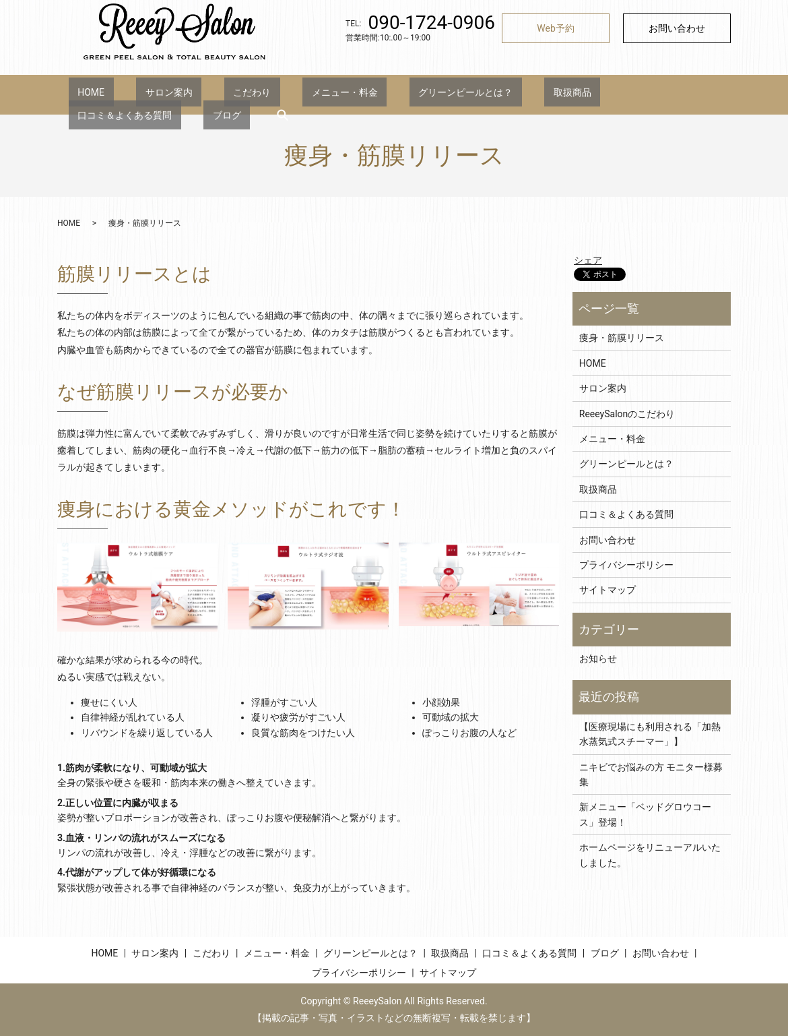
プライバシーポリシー (626, 564)
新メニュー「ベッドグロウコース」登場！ (645, 814)
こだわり (207, 94)
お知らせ (598, 658)
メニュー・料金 (281, 94)
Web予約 (555, 28)
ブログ (645, 94)
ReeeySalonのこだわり (627, 413)
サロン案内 (141, 94)
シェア (588, 260)
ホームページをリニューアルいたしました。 (650, 854)
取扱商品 (473, 94)
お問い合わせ (677, 28)
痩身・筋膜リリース (621, 337)
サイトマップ (607, 589)
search (692, 94)
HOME (82, 94)
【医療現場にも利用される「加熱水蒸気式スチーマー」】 (650, 734)
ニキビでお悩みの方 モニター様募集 (651, 774)
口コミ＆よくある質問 (561, 94)
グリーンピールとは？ (384, 94)
